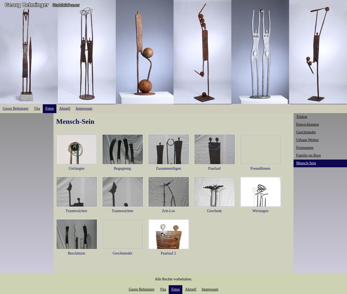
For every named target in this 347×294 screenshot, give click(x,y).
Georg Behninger (26, 5)
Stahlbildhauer (66, 5)
